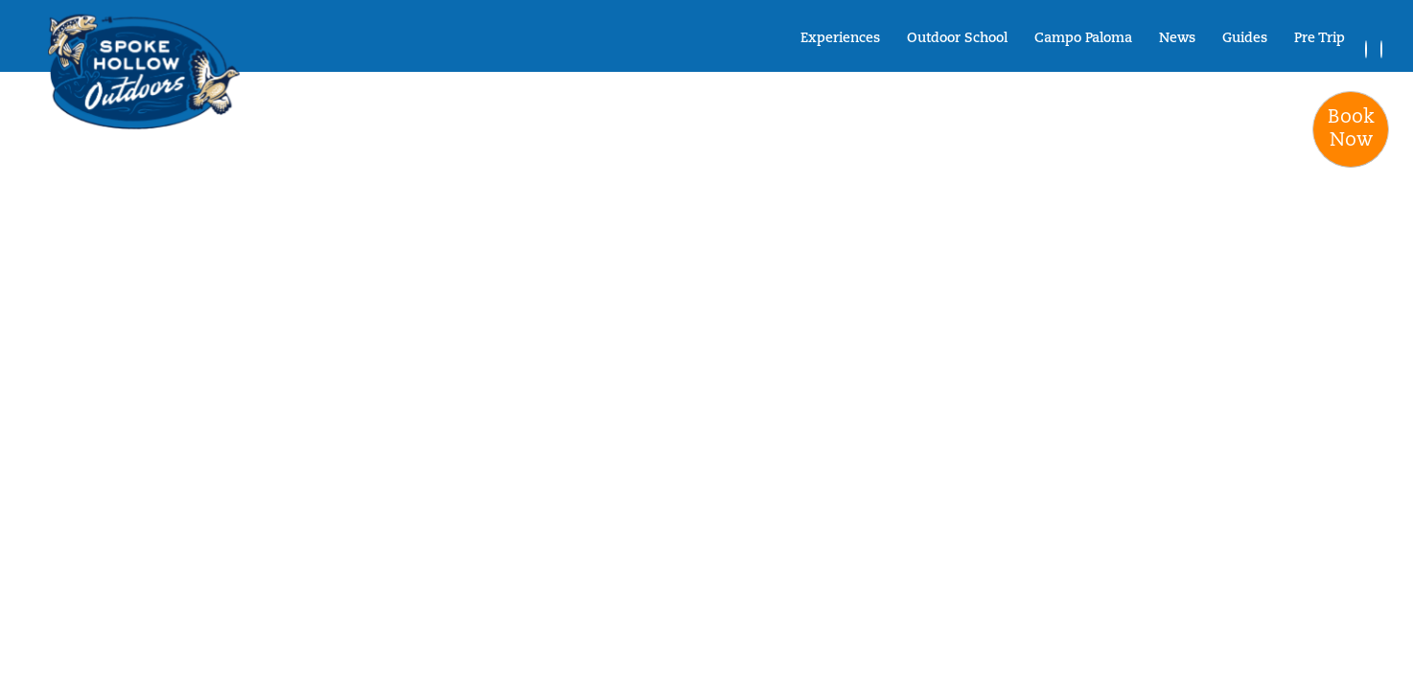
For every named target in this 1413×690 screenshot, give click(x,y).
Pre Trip (1319, 39)
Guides (1244, 39)
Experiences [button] (840, 39)
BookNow (1351, 129)
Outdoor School (957, 39)
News (1177, 39)
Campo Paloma (1083, 39)
